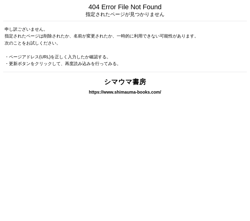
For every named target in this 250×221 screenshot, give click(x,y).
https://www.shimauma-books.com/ (125, 92)
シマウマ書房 (125, 82)
